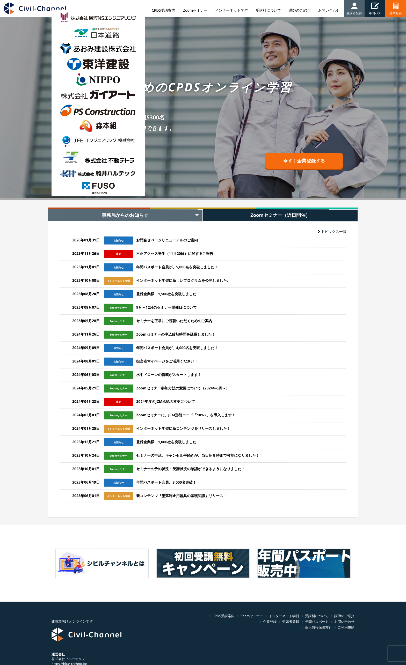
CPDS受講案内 (224, 616)
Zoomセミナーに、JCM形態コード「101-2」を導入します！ (185, 414)
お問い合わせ (344, 621)
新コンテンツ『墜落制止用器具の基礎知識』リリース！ (181, 495)
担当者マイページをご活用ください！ (167, 361)
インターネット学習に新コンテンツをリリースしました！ (183, 428)
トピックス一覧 (332, 231)
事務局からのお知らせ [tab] (125, 215)
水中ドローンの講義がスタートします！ (168, 374)
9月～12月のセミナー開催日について (166, 307)
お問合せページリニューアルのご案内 (167, 240)
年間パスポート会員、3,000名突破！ (166, 482)
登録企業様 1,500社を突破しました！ (168, 293)
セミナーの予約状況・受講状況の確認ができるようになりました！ (190, 468)
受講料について (317, 616)
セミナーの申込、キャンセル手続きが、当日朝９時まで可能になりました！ (197, 455)
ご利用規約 (346, 627)
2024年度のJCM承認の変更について (165, 401)
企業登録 (270, 621)
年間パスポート (317, 621)
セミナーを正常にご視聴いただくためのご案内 (174, 320)
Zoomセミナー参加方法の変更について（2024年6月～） (182, 388)
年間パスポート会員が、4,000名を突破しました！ (177, 347)
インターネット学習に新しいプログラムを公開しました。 (183, 280)
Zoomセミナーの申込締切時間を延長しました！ (175, 334)
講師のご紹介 (344, 616)
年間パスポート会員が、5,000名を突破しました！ (177, 266)
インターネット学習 (284, 616)
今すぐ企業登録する (304, 161)
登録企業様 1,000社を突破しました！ (168, 441)
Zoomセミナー (251, 616)
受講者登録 (290, 621)
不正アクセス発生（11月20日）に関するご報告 (174, 253)
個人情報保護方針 (318, 627)
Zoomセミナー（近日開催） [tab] (280, 215)
